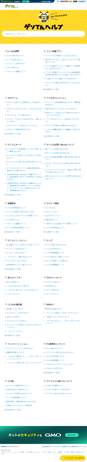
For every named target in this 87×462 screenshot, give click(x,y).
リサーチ (54, 452)
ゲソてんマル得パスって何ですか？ (58, 389)
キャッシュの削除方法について (18, 385)
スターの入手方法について (55, 356)
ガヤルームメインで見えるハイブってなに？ (22, 125)
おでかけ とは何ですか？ (54, 368)
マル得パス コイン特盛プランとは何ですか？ (61, 79)
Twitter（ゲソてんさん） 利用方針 (19, 405)
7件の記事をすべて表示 (51, 232)
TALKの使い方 (50, 286)
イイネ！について (13, 294)
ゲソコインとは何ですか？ (16, 63)
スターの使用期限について (55, 360)
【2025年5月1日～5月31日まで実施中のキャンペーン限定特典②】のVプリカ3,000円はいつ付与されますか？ (24, 177)
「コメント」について (15, 331)
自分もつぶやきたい (14, 317)
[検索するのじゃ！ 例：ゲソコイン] (43, 34)
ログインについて (51, 212)
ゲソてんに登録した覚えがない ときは (20, 212)
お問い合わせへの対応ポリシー (18, 389)
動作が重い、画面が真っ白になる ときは (21, 401)
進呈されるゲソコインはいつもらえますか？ (61, 109)
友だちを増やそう (13, 282)
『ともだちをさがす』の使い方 (18, 286)
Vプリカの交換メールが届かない (57, 261)
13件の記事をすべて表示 (12, 195)
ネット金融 (66, 452)
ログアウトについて (52, 215)
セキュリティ (37, 452)
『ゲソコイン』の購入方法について (19, 257)
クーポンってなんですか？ (16, 253)
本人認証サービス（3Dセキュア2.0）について (23, 245)
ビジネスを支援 (29, 452)
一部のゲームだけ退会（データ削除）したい (61, 223)
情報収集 (60, 452)
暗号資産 (72, 452)
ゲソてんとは (50, 208)
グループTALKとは (52, 290)
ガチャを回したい (13, 67)
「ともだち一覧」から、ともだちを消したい (22, 290)
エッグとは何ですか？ (15, 59)
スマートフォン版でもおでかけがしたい (59, 352)
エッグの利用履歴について (55, 265)
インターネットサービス (6, 452)
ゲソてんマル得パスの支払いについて (58, 393)
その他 (2, 453)
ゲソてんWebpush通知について (18, 227)
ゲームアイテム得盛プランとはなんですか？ (61, 55)
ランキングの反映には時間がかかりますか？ (61, 125)
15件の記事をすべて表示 (51, 136)
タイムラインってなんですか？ (18, 313)
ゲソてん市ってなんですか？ (17, 261)
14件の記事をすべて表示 (12, 134)
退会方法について (51, 219)
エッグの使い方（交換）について (57, 257)
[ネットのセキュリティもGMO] (15, 1)
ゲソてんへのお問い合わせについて (19, 393)
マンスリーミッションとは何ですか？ (20, 348)
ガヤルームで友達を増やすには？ (19, 129)
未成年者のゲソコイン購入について (19, 265)
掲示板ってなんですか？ (15, 309)
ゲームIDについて (13, 219)
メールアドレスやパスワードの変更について (22, 215)
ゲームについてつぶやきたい (17, 321)
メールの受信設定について (16, 208)
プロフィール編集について (16, 71)
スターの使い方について (15, 55)
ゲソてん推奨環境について (16, 397)
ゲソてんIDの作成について (55, 227)
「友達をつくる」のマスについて (57, 317)
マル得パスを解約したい (54, 385)
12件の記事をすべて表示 (51, 372)
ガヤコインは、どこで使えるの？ (19, 115)
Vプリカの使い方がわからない (56, 245)
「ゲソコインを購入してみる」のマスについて (62, 313)
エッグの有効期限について (55, 253)
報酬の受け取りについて (15, 352)
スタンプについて (51, 294)
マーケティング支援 (46, 452)
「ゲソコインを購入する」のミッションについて (24, 363)
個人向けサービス (80, 452)
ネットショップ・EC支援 (18, 452)
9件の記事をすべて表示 (51, 89)
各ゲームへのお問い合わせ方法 (56, 149)
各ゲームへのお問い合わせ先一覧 (57, 153)
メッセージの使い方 (52, 282)
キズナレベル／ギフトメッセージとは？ (59, 364)
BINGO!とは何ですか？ (53, 309)
